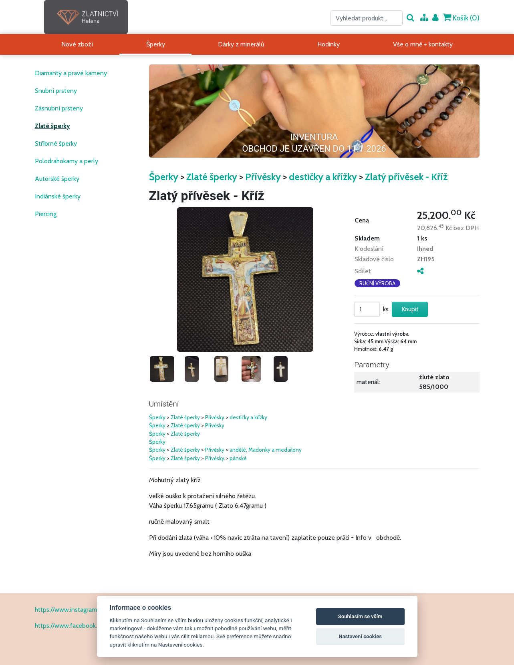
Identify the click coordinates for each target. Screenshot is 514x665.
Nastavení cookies (360, 636)
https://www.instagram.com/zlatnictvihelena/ (96, 609)
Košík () (461, 17)
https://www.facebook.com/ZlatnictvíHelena (95, 625)
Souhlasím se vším (360, 616)
